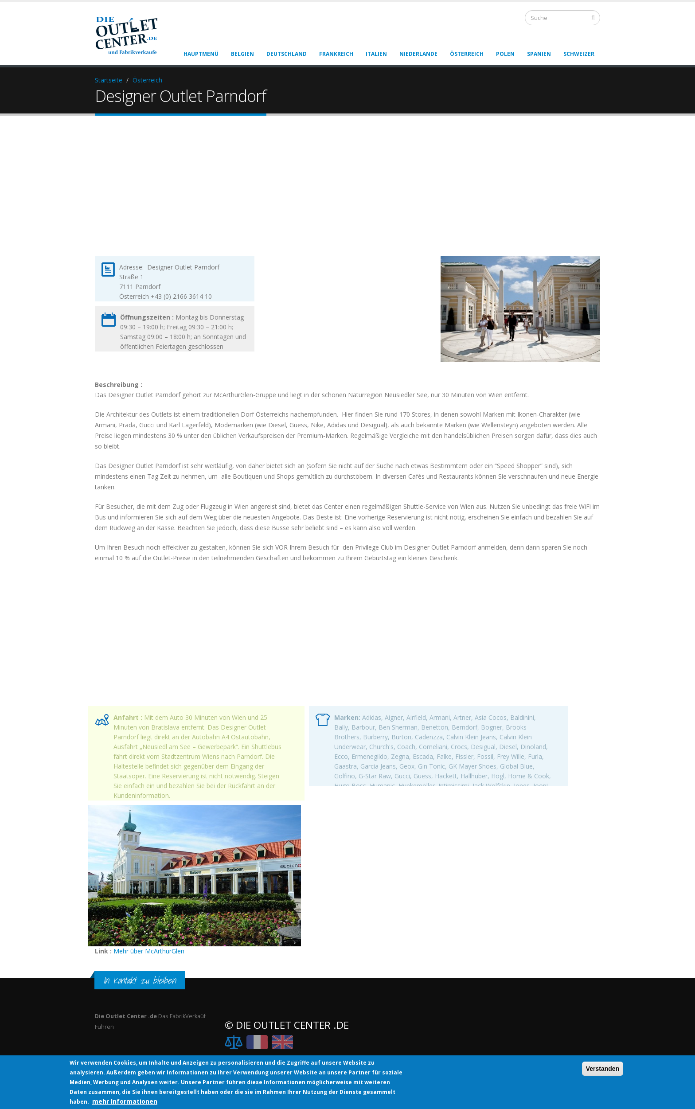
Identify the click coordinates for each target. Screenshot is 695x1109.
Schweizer (578, 54)
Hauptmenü (201, 54)
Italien (376, 54)
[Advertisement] (347, 193)
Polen (505, 54)
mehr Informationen (124, 1101)
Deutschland (286, 54)
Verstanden (602, 1068)
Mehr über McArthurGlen (148, 951)
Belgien (242, 54)
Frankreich (336, 54)
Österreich (467, 54)
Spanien (539, 54)
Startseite (108, 80)
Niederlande (418, 54)
